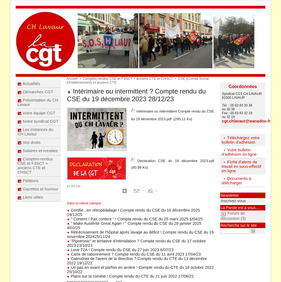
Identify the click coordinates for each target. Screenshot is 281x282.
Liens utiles (30, 218)
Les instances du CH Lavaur (35, 142)
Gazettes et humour (37, 208)
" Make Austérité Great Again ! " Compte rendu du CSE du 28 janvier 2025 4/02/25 (129, 216)
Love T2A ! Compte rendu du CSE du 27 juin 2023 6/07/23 (111, 231)
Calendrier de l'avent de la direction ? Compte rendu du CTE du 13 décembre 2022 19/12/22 (136, 239)
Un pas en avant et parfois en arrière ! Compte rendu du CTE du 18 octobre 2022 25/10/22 (135, 243)
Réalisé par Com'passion (154, 270)
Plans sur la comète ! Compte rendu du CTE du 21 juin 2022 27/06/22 (119, 246)
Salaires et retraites (37, 164)
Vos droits (29, 154)
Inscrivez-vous (230, 197)
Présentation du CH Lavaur (37, 107)
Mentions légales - (130, 270)
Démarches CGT (35, 94)
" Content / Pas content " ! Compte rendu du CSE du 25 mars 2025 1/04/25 (123, 212)
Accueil (71, 78)
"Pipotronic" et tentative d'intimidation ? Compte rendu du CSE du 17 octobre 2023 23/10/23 (135, 227)
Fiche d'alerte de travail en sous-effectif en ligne (240, 164)
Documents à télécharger (235, 178)
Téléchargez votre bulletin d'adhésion (239, 139)
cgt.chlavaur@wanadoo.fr (242, 121)
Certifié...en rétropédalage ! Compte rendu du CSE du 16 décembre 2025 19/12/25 (129, 208)
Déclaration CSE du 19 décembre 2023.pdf (175, 159)
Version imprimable (170, 189)
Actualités (29, 84)
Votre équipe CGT (36, 119)
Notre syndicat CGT (37, 129)
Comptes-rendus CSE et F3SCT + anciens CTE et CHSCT (35, 181)
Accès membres (140, 274)
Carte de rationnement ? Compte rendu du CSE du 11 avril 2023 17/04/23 (122, 235)
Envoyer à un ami (131, 189)
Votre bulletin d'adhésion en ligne (237, 150)
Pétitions (28, 198)
